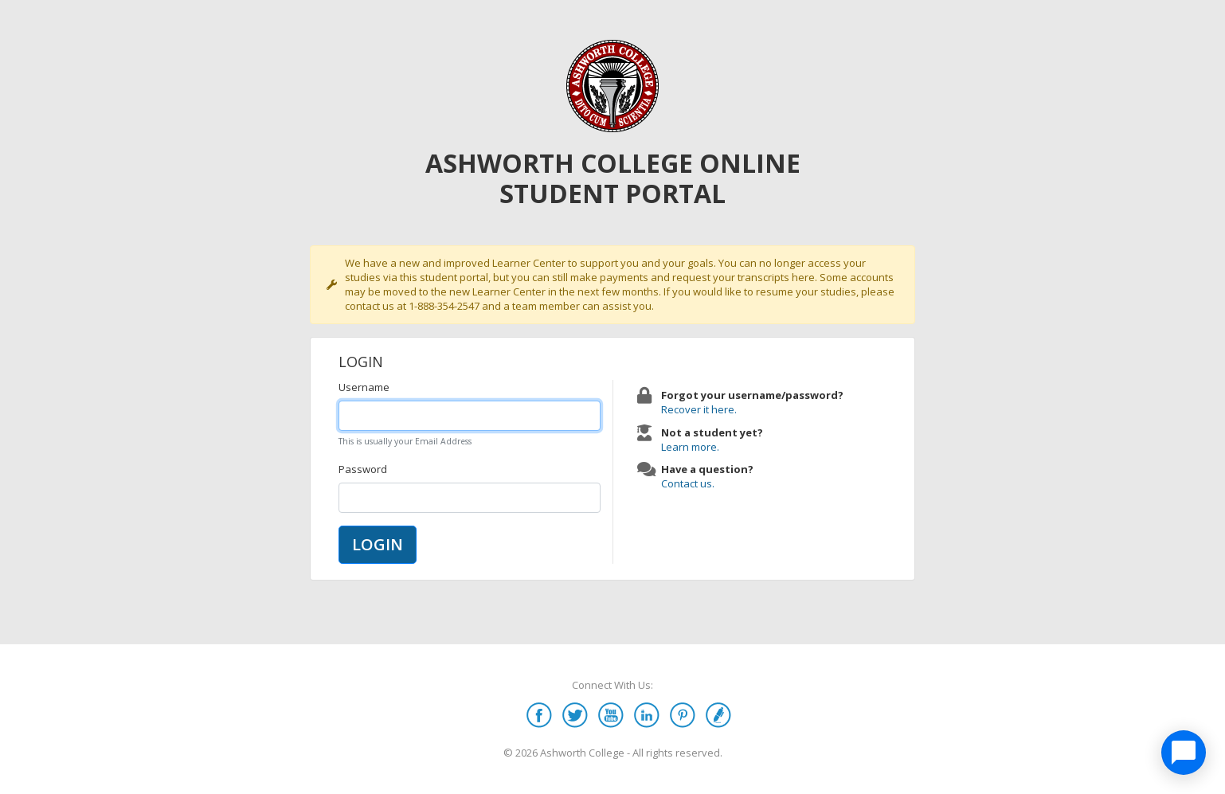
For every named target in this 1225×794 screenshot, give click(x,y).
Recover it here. (699, 409)
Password (363, 469)
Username (364, 387)
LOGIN (377, 544)
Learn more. (690, 447)
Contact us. (687, 483)
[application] (1183, 752)
